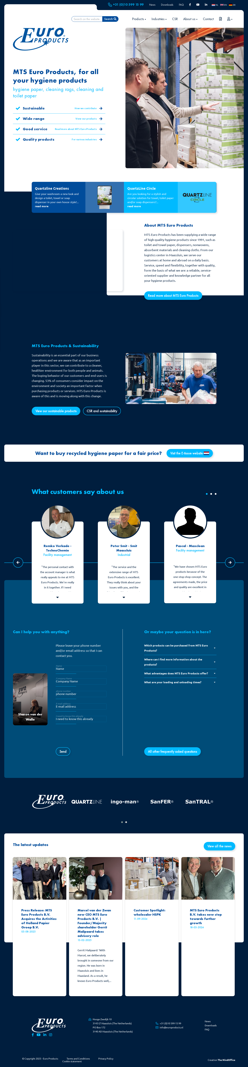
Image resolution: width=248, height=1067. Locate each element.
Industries (159, 19)
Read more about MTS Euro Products (79, 129)
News (152, 4)
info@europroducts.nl (171, 1027)
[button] (207, 494)
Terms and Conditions (78, 1058)
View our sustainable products (56, 411)
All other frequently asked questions (172, 751)
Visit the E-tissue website (189, 453)
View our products (89, 119)
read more (41, 206)
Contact (208, 19)
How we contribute (88, 108)
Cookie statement (72, 1061)
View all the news (219, 846)
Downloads (167, 4)
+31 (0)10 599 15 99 (126, 4)
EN (223, 5)
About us (190, 19)
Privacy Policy (105, 1058)
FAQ (181, 4)
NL (215, 5)
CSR (175, 19)
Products (139, 19)
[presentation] (82, 738)
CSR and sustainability (102, 411)
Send (62, 751)
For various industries (87, 139)
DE (232, 5)
